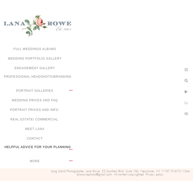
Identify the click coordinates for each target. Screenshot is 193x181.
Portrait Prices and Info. (35, 110)
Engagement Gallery (35, 68)
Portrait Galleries (34, 91)
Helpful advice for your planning (38, 147)
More (35, 161)
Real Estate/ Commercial (34, 119)
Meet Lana (34, 129)
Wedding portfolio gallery (35, 58)
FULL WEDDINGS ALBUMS (34, 49)
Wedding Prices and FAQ (35, 100)
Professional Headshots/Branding (38, 76)
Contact (35, 138)
